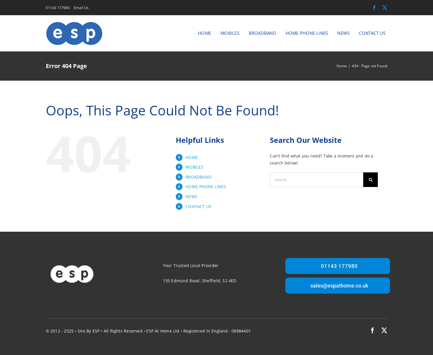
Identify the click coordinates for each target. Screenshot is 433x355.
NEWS (191, 196)
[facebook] (374, 7)
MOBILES (194, 167)
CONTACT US (198, 206)
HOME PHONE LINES (205, 186)
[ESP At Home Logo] (74, 23)
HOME (191, 157)
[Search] (370, 179)
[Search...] (316, 179)
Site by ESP (89, 331)
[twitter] (384, 7)
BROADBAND (198, 177)
